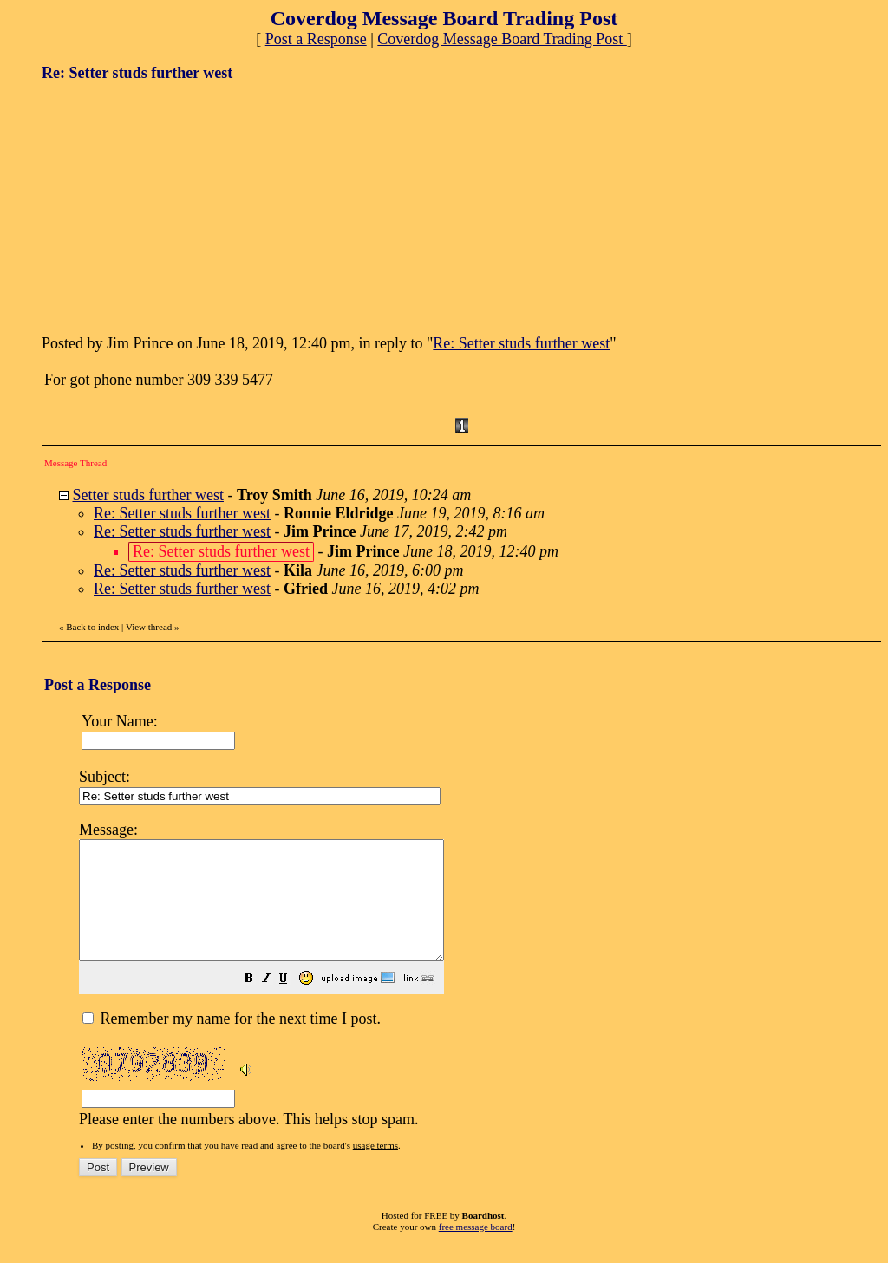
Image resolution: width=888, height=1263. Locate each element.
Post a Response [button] (316, 39)
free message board (476, 1250)
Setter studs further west (148, 495)
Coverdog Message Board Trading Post (502, 39)
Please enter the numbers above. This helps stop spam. (474, 984)
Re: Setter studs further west (521, 343)
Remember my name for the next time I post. (231, 1042)
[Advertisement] (172, 206)
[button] (292, 1003)
